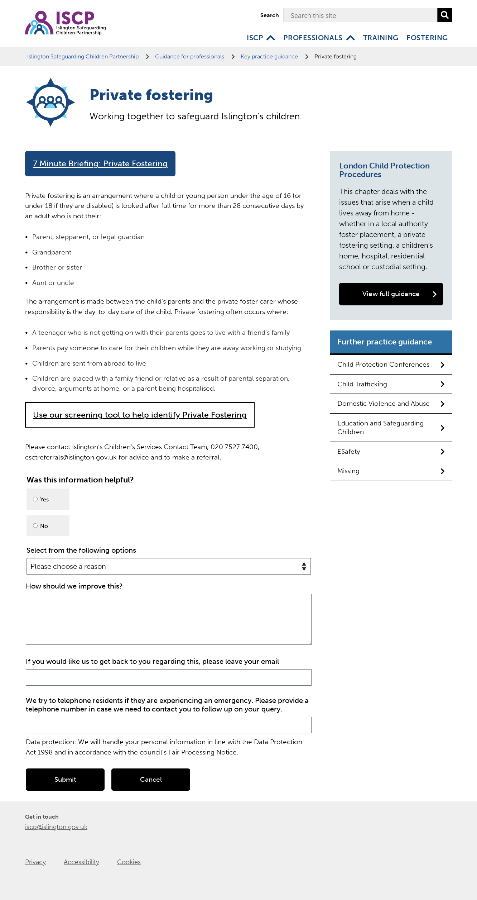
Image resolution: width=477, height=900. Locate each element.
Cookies (129, 861)
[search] (445, 15)
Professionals (312, 37)
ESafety (391, 451)
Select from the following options (81, 550)
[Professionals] (350, 38)
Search (269, 15)
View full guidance (399, 294)
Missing (391, 471)
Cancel (151, 779)
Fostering (427, 37)
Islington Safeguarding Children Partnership (83, 56)
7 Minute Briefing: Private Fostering (100, 163)
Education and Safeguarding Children (391, 427)
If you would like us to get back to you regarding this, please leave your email (152, 660)
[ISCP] (270, 38)
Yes (41, 499)
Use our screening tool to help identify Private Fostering (140, 415)
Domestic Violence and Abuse (391, 403)
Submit (65, 779)
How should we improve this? (74, 585)
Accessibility (81, 861)
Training (381, 37)
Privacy (35, 861)
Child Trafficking (391, 384)
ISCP (255, 37)
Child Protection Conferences (391, 364)
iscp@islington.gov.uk (56, 826)
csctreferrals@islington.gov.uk (71, 457)
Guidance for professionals (189, 56)
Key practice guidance (269, 56)
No (40, 526)
